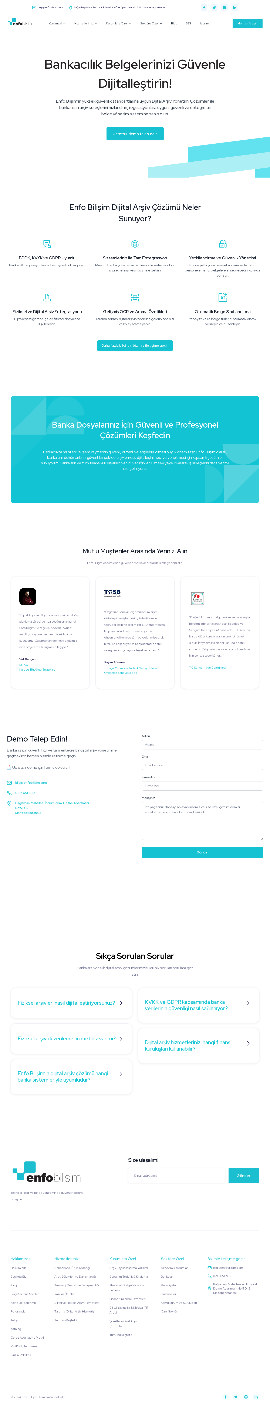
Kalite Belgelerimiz (23, 1303)
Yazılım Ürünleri (64, 1294)
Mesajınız (148, 798)
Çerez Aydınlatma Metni (27, 1337)
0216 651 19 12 (25, 793)
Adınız (146, 736)
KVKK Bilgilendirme (24, 1346)
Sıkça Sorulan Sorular (25, 1294)
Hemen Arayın (247, 23)
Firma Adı (148, 777)
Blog (174, 23)
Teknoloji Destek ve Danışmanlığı (76, 1285)
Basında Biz (18, 1276)
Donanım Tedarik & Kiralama (128, 1276)
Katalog (16, 1329)
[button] (57, 23)
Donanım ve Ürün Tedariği (72, 1268)
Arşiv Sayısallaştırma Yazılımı (128, 1268)
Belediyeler (169, 1285)
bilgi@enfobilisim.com (31, 783)
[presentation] (174, 871)
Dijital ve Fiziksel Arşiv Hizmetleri (76, 1303)
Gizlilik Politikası (21, 1355)
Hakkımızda (19, 1268)
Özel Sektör (169, 1311)
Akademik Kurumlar (174, 1268)
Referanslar (19, 1311)
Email (145, 757)
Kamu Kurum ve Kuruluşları (179, 1303)
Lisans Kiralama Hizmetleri (127, 1299)
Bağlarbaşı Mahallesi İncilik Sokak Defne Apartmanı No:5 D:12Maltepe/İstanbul (52, 808)
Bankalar (167, 1276)
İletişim (204, 23)
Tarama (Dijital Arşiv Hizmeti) (74, 1311)
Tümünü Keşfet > (65, 1320)
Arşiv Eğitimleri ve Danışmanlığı (75, 1276)
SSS (188, 23)
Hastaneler (168, 1294)
